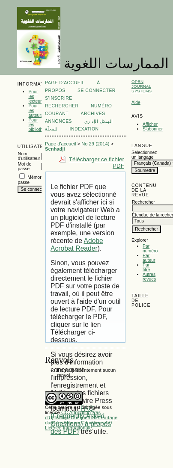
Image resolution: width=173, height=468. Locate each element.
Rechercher (62, 106)
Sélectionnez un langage (143, 155)
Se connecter (97, 90)
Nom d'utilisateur (29, 156)
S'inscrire (58, 98)
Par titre (146, 267)
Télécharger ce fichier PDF (96, 162)
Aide (135, 102)
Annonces (58, 121)
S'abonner (153, 129)
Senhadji (55, 148)
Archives (93, 113)
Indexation (84, 129)
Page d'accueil (65, 82)
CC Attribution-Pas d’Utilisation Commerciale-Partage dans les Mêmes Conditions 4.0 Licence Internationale (81, 420)
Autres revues (149, 276)
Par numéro (150, 248)
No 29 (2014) (95, 143)
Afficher (150, 124)
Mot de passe (24, 166)
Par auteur (149, 258)
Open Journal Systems (141, 86)
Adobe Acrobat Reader (77, 244)
